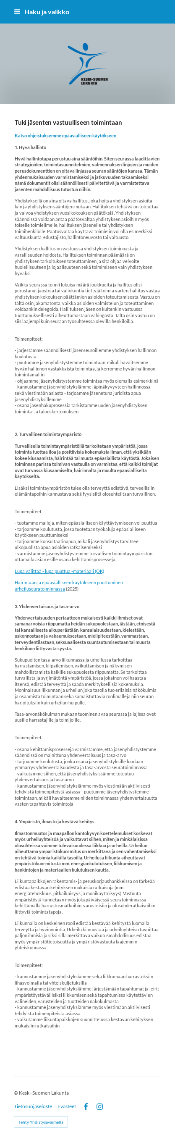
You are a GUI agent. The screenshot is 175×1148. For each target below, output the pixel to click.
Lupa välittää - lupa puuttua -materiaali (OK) (59, 571)
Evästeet (66, 1106)
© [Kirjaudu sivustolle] (16, 1093)
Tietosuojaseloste (33, 1106)
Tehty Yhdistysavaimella (40, 1121)
